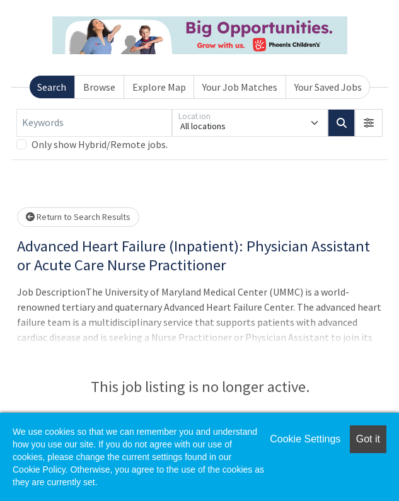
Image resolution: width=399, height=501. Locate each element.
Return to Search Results (78, 216)
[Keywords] (94, 123)
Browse (99, 87)
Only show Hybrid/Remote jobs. (100, 144)
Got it (368, 439)
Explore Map (159, 87)
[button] (369, 123)
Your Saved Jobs (328, 87)
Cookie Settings (305, 439)
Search (51, 87)
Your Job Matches (239, 87)
